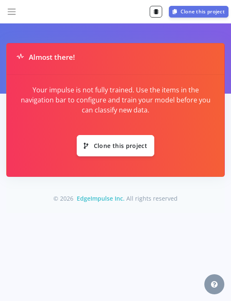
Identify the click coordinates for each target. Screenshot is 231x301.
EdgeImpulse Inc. (101, 198)
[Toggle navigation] (11, 12)
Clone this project (199, 11)
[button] (214, 284)
